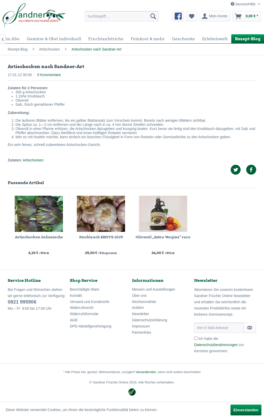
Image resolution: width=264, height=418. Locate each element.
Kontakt (76, 295)
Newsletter (140, 314)
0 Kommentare (49, 75)
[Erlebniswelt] (215, 38)
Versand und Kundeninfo (89, 302)
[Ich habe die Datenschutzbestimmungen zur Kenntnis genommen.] (195, 338)
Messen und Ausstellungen (153, 289)
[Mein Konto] (215, 16)
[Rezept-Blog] (247, 38)
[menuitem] (122, 16)
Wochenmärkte (144, 302)
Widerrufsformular (84, 314)
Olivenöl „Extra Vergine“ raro (163, 237)
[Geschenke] (183, 38)
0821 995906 (22, 302)
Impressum (141, 326)
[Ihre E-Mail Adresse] (219, 328)
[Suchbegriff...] (122, 16)
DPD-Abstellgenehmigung (90, 326)
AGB (74, 320)
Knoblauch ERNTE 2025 (101, 237)
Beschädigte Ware (84, 289)
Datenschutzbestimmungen (216, 345)
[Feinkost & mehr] (147, 38)
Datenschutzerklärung (149, 320)
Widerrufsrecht (81, 308)
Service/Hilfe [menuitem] (244, 4)
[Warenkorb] (247, 16)
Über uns (139, 295)
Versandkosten (146, 372)
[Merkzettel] (191, 16)
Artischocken (33, 160)
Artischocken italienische (39, 237)
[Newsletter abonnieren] (250, 328)
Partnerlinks (141, 332)
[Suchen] (153, 16)
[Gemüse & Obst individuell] (54, 38)
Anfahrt (138, 308)
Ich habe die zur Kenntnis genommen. (219, 345)
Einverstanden (246, 410)
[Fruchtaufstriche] (106, 38)
